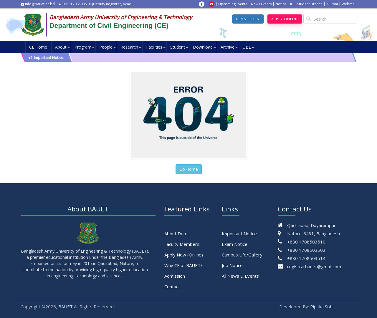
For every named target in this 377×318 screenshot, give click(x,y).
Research (129, 47)
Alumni (332, 3)
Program (83, 47)
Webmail (349, 3)
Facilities (154, 47)
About (61, 47)
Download (203, 47)
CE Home (38, 47)
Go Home (188, 169)
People (106, 47)
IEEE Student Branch (306, 3)
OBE (246, 47)
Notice (280, 3)
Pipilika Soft (321, 306)
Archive (227, 47)
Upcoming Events (232, 3)
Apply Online (284, 18)
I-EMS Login (247, 18)
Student (177, 47)
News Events (261, 3)
